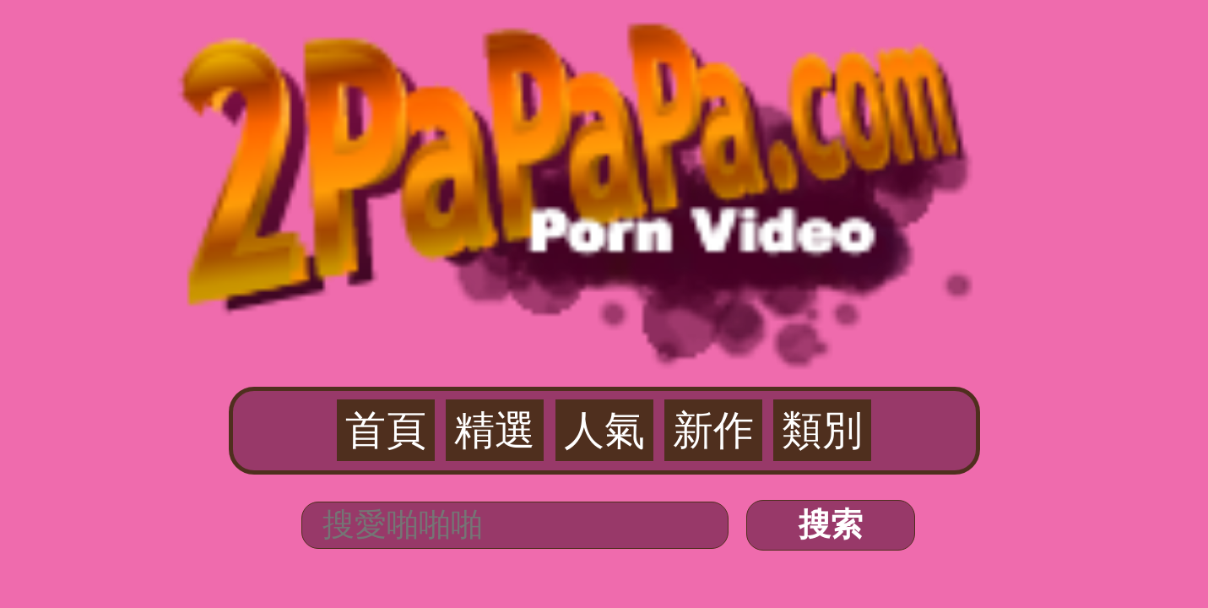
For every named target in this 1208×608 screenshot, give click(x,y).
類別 (708, 102)
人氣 (604, 102)
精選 (552, 102)
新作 (656, 102)
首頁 (500, 102)
